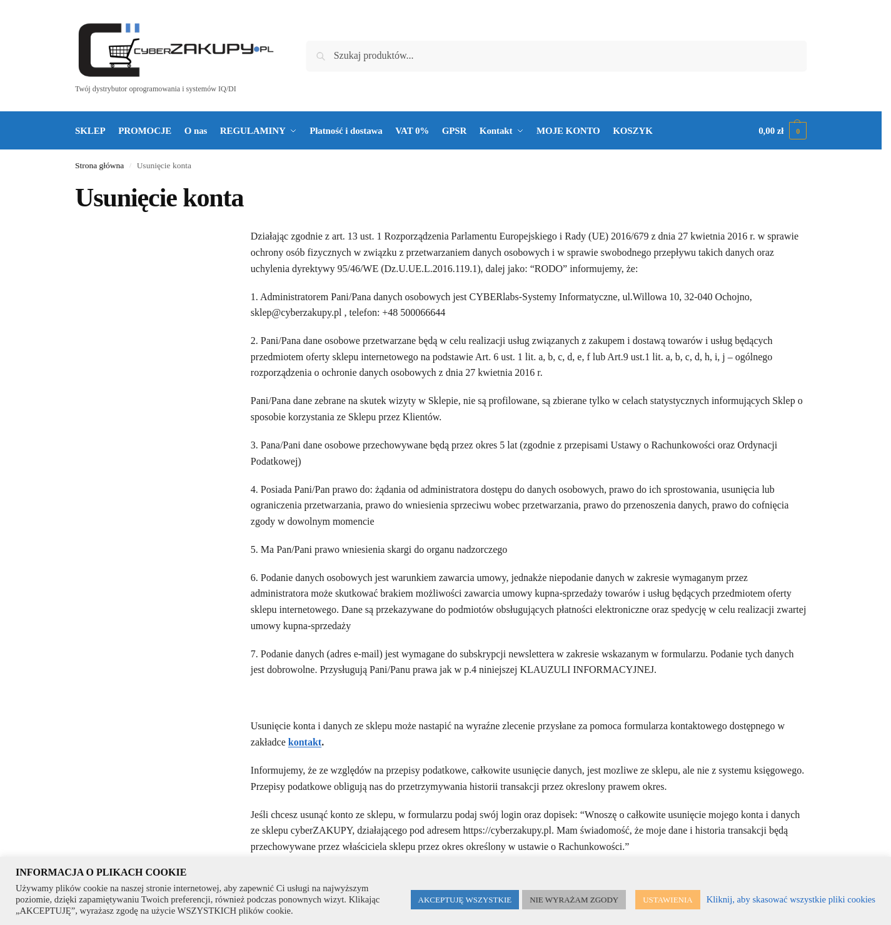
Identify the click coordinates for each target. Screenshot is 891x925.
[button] (782, 130)
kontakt (304, 742)
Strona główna (99, 165)
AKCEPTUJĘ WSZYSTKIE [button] (465, 899)
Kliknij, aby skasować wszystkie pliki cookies (791, 899)
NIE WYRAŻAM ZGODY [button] (574, 899)
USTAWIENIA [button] (668, 899)
